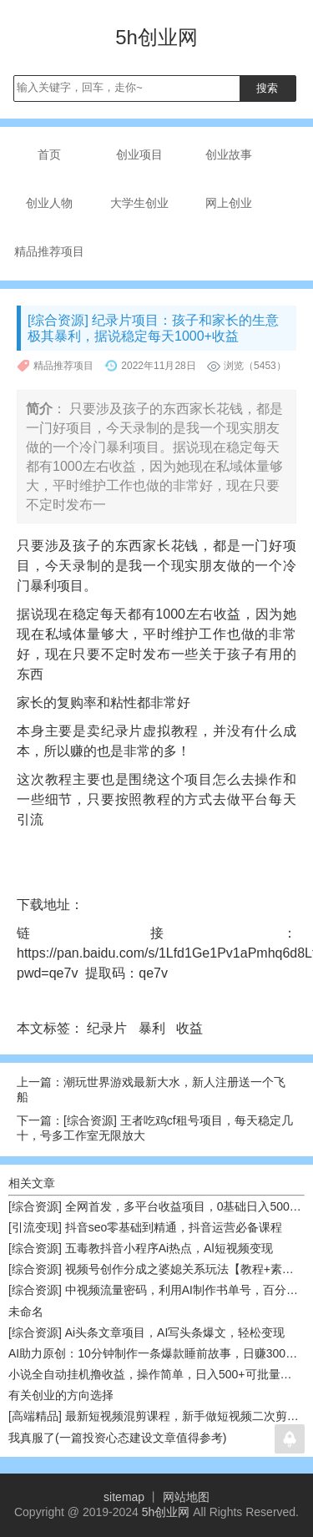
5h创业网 (166, 1512)
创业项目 (139, 154)
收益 (191, 1028)
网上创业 (228, 203)
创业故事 (228, 154)
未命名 (25, 1311)
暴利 (154, 1028)
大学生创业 (139, 203)
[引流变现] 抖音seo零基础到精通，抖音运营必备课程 (145, 1227)
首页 (49, 154)
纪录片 (108, 1028)
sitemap (123, 1497)
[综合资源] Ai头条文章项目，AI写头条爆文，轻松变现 (146, 1332)
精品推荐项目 (49, 251)
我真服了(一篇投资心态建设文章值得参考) (117, 1437)
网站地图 (186, 1497)
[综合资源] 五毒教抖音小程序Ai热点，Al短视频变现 (140, 1248)
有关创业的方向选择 (61, 1395)
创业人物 (49, 203)
